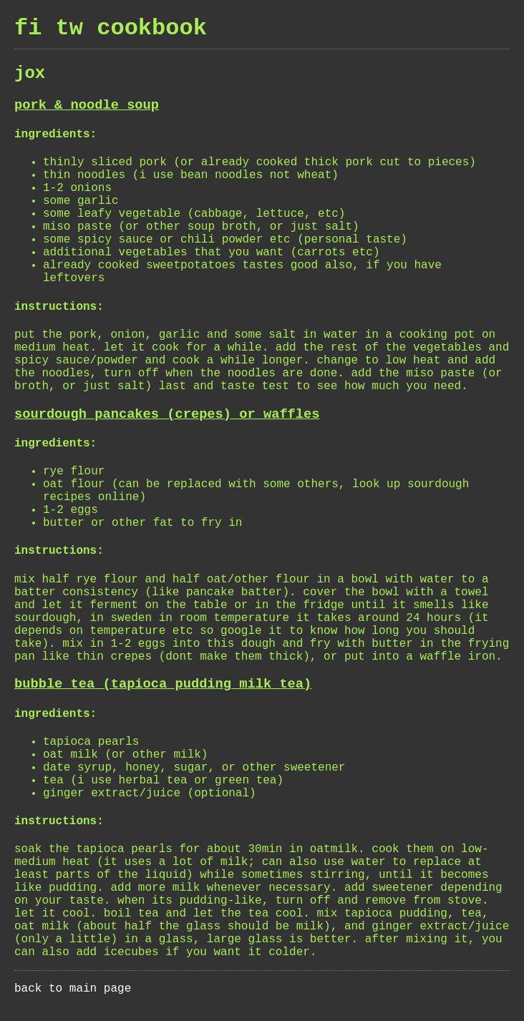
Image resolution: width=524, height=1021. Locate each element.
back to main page (72, 988)
